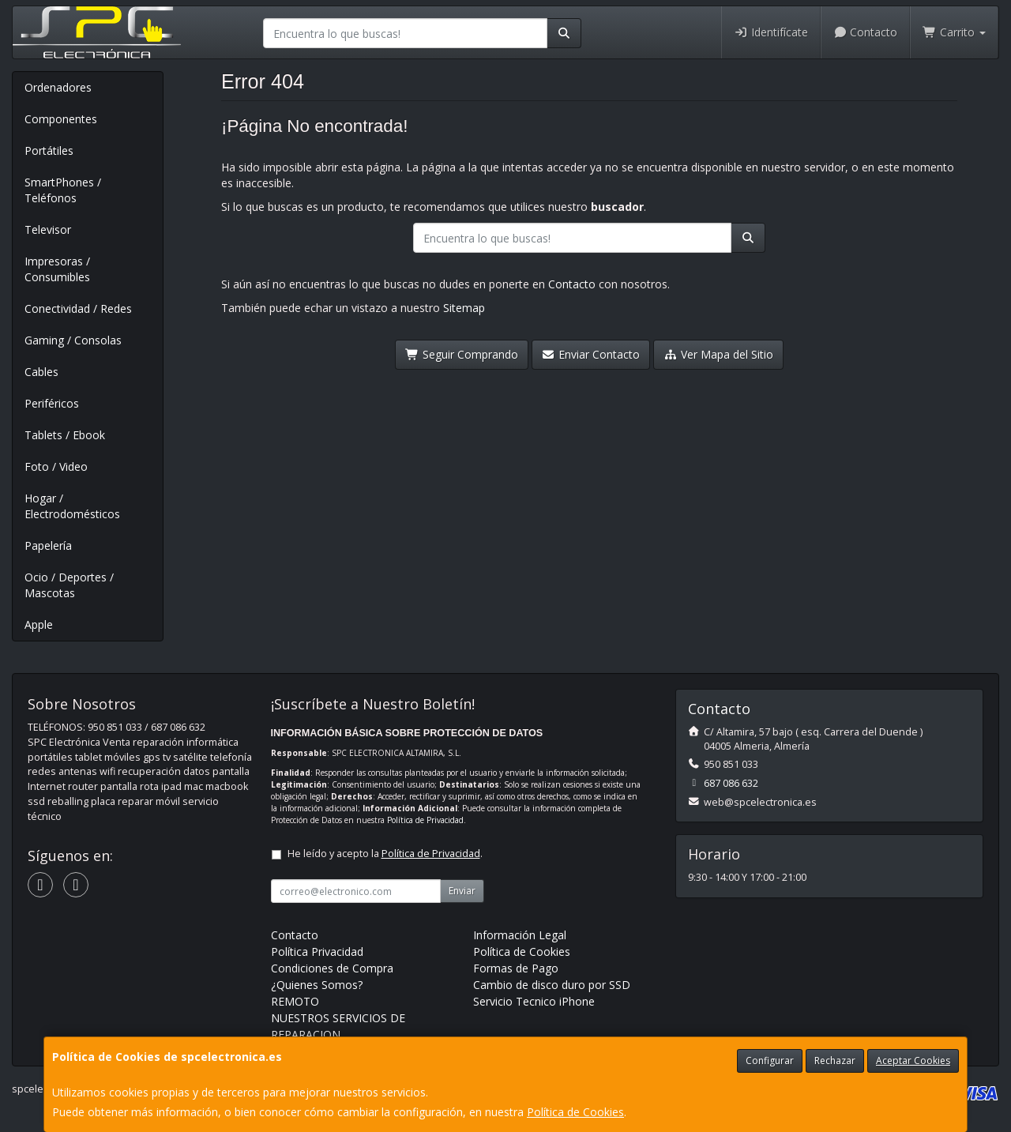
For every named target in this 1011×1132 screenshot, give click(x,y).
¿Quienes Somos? (317, 984)
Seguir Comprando (461, 354)
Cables (41, 371)
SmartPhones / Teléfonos (62, 190)
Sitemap (464, 307)
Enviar (462, 890)
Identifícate (771, 31)
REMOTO (295, 1001)
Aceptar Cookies (913, 1060)
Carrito (954, 31)
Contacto (865, 31)
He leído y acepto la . (385, 853)
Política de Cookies (575, 1111)
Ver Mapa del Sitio (718, 354)
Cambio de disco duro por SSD (551, 984)
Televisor (47, 229)
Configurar (770, 1060)
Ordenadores (58, 87)
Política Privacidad (317, 951)
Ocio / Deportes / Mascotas (69, 585)
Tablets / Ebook (64, 434)
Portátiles (48, 150)
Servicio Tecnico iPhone (534, 1001)
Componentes (60, 118)
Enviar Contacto (591, 354)
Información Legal (519, 934)
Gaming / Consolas (73, 340)
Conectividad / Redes (78, 308)
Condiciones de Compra (332, 968)
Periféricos (51, 403)
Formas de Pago (515, 968)
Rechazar (834, 1060)
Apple (38, 624)
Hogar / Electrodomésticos (72, 506)
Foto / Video (56, 466)
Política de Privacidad (425, 819)
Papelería (48, 545)
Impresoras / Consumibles (57, 269)
